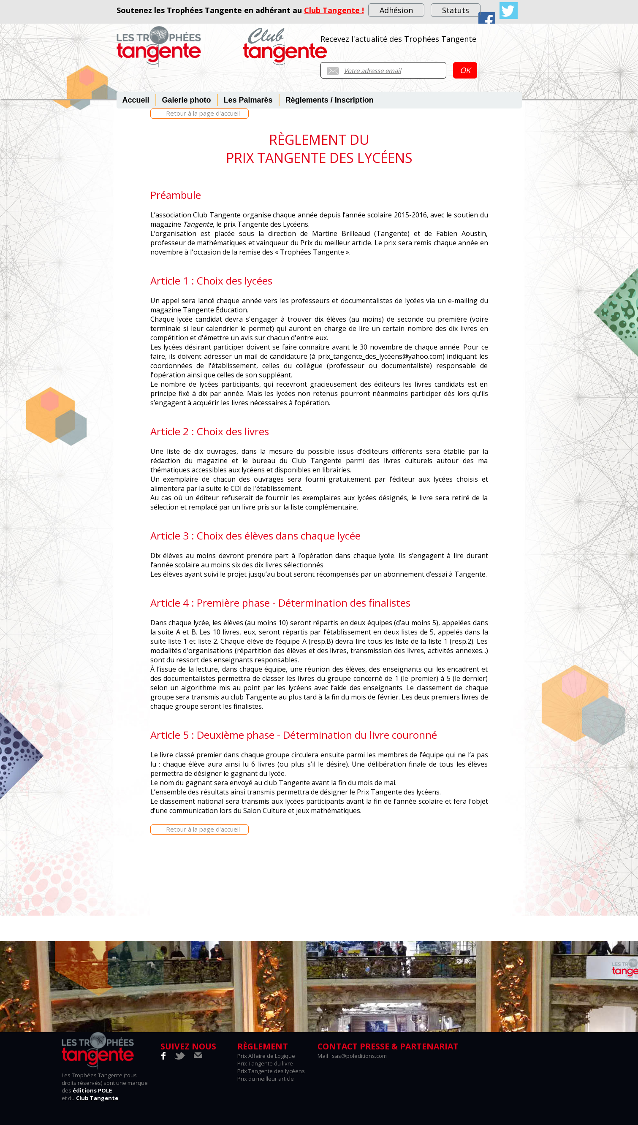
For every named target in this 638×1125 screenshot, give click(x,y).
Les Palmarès (248, 100)
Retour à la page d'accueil (203, 113)
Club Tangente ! (334, 10)
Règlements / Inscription (329, 100)
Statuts (455, 10)
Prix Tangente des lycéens (271, 1071)
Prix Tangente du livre (265, 1063)
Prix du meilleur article (265, 1078)
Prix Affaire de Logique (266, 1056)
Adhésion (396, 10)
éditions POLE (92, 1090)
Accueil (135, 100)
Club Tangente (97, 1098)
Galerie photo (186, 100)
